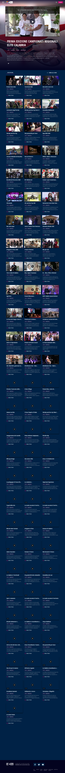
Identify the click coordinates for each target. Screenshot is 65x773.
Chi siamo (34, 769)
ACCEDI (60, 2)
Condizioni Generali (45, 769)
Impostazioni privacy (50, 769)
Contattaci (56, 768)
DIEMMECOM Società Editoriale (22, 763)
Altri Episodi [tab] (10, 72)
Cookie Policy (41, 769)
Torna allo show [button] (52, 72)
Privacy (37, 768)
